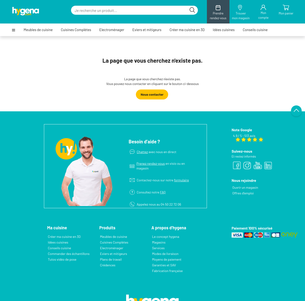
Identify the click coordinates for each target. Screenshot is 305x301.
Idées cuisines (224, 30)
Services (158, 248)
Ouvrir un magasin (245, 187)
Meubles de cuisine (38, 30)
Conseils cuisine (255, 30)
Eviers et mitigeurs (146, 30)
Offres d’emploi (243, 193)
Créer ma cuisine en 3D (187, 30)
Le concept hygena (165, 237)
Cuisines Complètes (76, 30)
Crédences (107, 265)
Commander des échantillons (69, 254)
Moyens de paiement (166, 259)
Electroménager (111, 30)
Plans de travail (111, 259)
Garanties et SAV (164, 265)
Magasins (158, 242)
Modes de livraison (165, 254)
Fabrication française (167, 271)
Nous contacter (152, 94)
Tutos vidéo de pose (62, 259)
